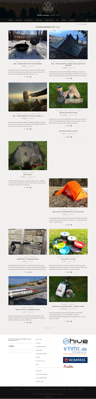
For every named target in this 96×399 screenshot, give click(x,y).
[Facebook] (25, 389)
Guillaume (65, 67)
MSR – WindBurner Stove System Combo (28, 64)
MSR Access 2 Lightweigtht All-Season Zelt (68, 212)
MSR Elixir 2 (27, 174)
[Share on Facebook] (26, 76)
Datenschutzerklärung (41, 374)
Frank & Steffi (64, 115)
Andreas (23, 177)
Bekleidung (10, 20)
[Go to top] (48, 397)
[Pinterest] (83, 24)
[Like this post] (24, 76)
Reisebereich (63, 20)
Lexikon (38, 357)
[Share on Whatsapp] (29, 76)
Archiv (37, 364)
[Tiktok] (80, 24)
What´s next (39, 339)
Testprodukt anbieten (41, 354)
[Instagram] (78, 24)
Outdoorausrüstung (29, 20)
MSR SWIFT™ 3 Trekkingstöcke (28, 259)
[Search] (87, 20)
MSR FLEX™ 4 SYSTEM (68, 259)
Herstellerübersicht (41, 346)
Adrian (63, 133)
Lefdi (64, 261)
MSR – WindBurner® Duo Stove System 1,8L (28, 116)
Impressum (39, 371)
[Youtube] (84, 24)
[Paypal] (86, 24)
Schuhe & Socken (18, 20)
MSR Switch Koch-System (68, 113)
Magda (24, 66)
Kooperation (39, 350)
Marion (65, 214)
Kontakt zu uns (40, 381)
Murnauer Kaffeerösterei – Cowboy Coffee (68, 306)
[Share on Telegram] (30, 76)
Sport (57, 20)
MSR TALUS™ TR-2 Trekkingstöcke (28, 310)
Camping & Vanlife (39, 20)
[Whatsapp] (75, 24)
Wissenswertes (72, 20)
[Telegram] (81, 24)
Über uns (38, 343)
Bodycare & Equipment (49, 20)
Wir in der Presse (40, 361)
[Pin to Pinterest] (27, 76)
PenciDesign (60, 394)
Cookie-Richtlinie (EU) (41, 378)
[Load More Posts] (48, 328)
